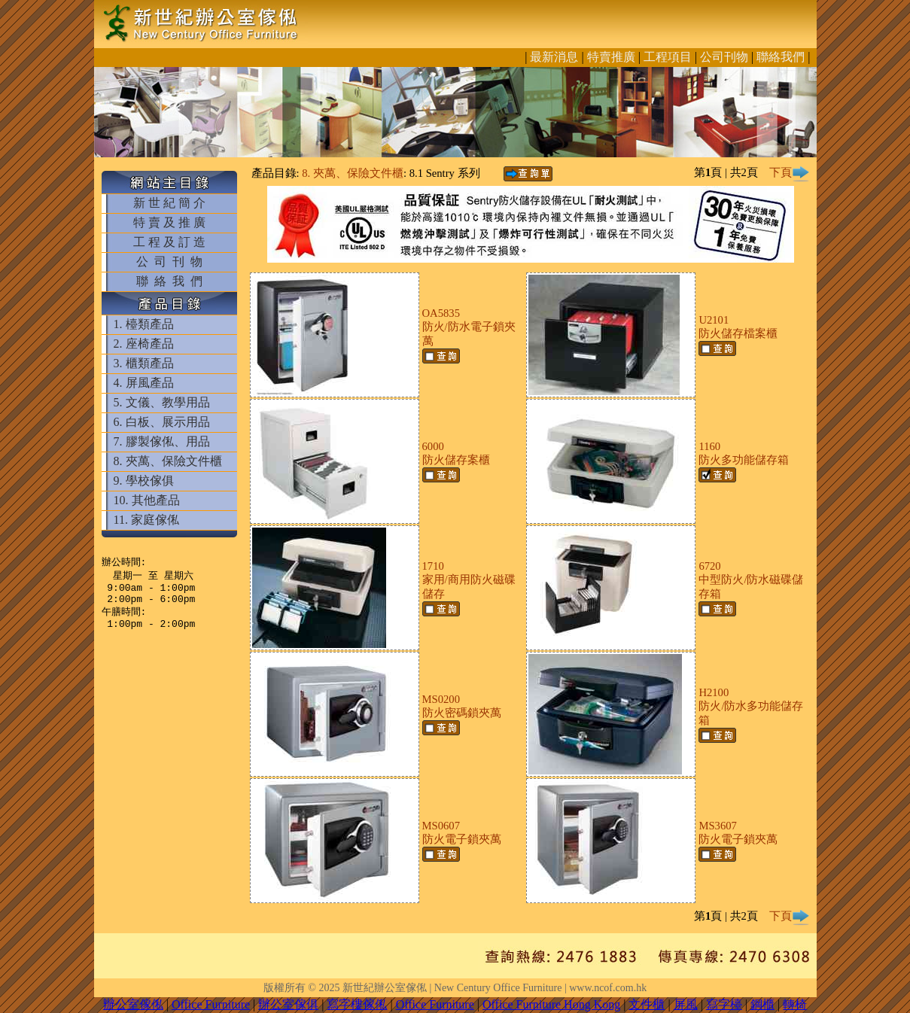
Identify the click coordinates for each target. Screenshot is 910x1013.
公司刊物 (724, 56)
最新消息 (554, 56)
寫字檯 (724, 1004)
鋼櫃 (762, 1004)
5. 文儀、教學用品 (162, 402)
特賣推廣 (611, 56)
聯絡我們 (780, 56)
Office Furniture (211, 1004)
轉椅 (795, 1004)
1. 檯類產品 (144, 324)
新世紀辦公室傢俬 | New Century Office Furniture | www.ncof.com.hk (494, 987)
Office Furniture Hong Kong (551, 1004)
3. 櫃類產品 (144, 363)
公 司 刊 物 (169, 261)
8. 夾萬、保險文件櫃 (168, 461)
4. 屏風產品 (144, 382)
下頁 (789, 172)
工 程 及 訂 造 (169, 242)
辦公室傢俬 (133, 1004)
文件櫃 (646, 1004)
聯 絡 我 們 (169, 281)
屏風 (686, 1004)
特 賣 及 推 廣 (169, 222)
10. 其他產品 (147, 500)
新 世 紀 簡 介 (169, 202)
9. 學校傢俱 (144, 480)
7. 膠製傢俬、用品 (162, 441)
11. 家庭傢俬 (146, 519)
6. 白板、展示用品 (162, 421)
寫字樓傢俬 (357, 1004)
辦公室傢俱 (288, 1004)
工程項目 (668, 56)
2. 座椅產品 (144, 343)
